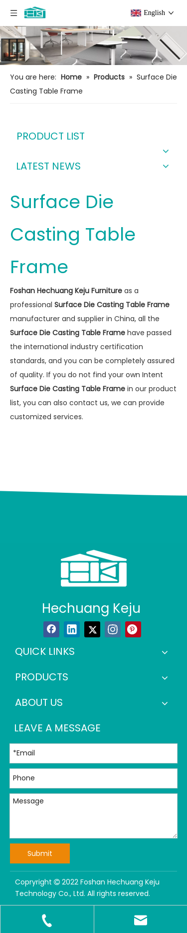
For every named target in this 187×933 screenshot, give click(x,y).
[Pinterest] (133, 629)
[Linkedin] (72, 629)
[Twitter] (92, 629)
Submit (39, 853)
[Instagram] (113, 629)
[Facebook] (51, 629)
